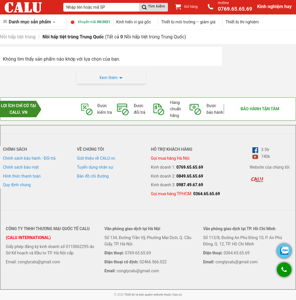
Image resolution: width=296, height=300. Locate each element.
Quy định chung (17, 184)
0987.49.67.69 (189, 184)
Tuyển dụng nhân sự (95, 167)
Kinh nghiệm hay (274, 6)
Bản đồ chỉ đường (93, 176)
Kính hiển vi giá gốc (133, 22)
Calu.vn (177, 294)
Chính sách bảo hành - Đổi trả (29, 158)
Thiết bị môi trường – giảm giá (188, 22)
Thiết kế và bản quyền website (143, 294)
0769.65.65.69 (189, 167)
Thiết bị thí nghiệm (242, 22)
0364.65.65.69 (206, 193)
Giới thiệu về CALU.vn (96, 158)
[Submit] (153, 7)
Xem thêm (108, 77)
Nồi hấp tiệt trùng (18, 37)
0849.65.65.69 (189, 176)
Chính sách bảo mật (21, 167)
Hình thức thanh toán (22, 176)
